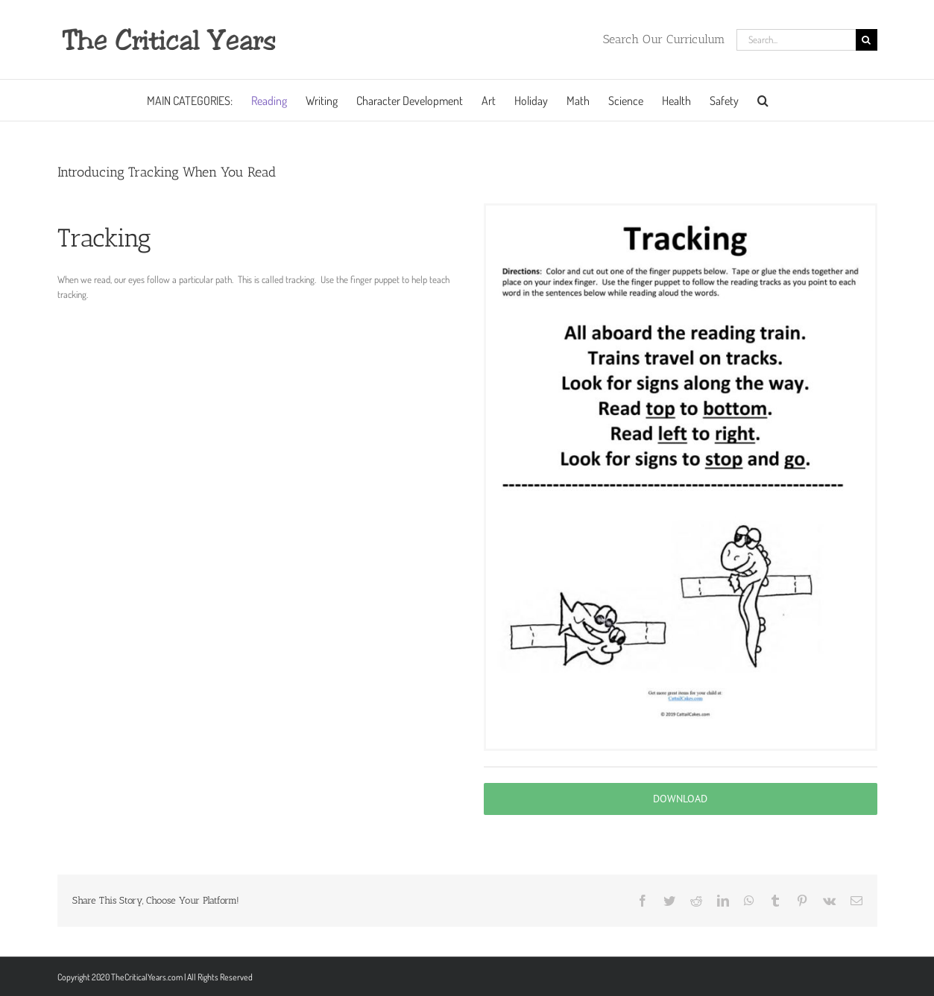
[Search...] (796, 40)
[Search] (866, 40)
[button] (763, 100)
